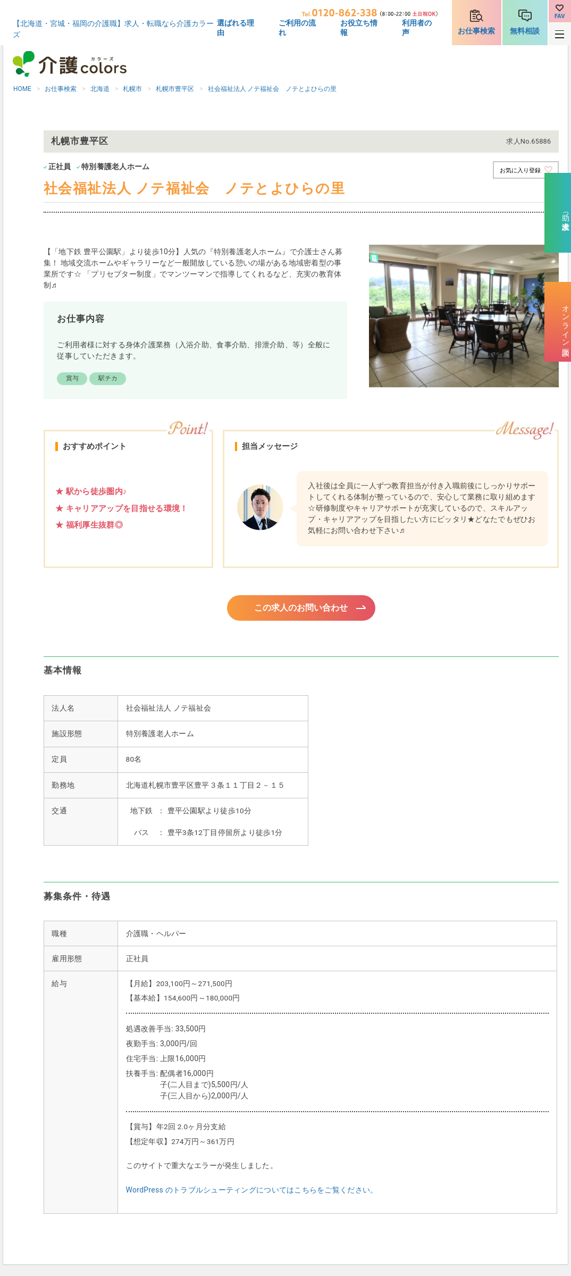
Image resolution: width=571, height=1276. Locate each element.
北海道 (100, 89)
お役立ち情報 (358, 28)
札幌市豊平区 (175, 89)
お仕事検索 (476, 31)
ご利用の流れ (297, 28)
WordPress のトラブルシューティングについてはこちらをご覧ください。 (252, 1191)
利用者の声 (417, 28)
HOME (22, 89)
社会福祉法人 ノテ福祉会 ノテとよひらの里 (272, 89)
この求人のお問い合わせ (301, 608)
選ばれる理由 (235, 28)
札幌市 (132, 89)
